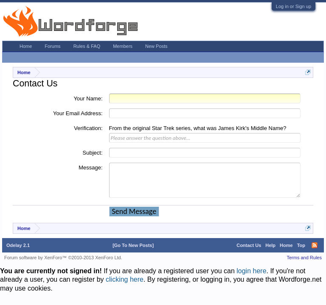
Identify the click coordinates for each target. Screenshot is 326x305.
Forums (52, 46)
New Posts (156, 46)
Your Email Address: (78, 113)
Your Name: (87, 98)
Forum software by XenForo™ (63, 257)
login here (251, 270)
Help (270, 245)
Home (26, 46)
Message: (90, 167)
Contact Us (248, 245)
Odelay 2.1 (18, 245)
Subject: (93, 153)
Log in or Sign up (293, 6)
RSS (315, 245)
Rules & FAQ (87, 46)
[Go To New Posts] (133, 245)
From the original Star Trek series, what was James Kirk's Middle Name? (198, 128)
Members (122, 46)
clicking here (124, 279)
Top (301, 245)
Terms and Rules (304, 257)
